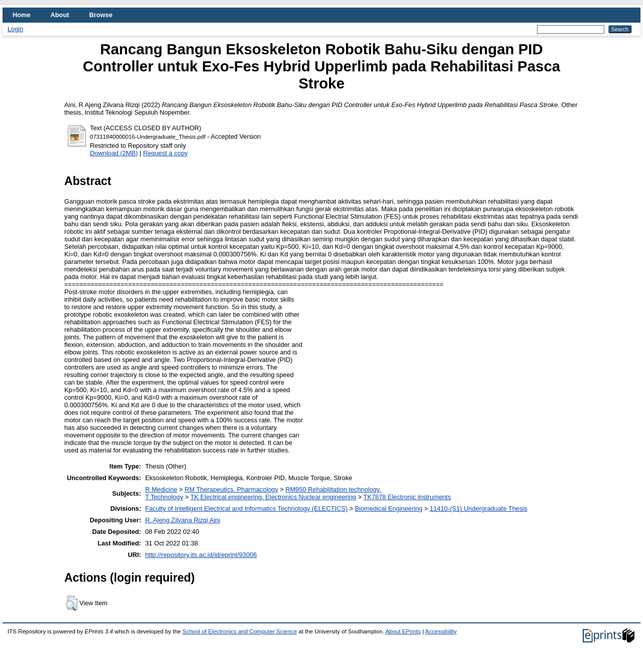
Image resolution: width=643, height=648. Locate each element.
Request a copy (165, 153)
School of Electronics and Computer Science (239, 631)
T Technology (164, 497)
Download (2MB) (114, 153)
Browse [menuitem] (101, 15)
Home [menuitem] (22, 15)
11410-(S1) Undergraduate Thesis (478, 508)
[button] (71, 603)
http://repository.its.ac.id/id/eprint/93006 (201, 555)
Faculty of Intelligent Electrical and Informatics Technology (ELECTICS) (246, 508)
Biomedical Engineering (388, 508)
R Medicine (161, 489)
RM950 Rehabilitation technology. (333, 489)
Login (15, 29)
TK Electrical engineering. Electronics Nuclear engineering (273, 497)
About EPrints (402, 631)
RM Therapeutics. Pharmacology (231, 489)
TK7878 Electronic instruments (407, 497)
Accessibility (441, 631)
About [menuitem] (60, 15)
